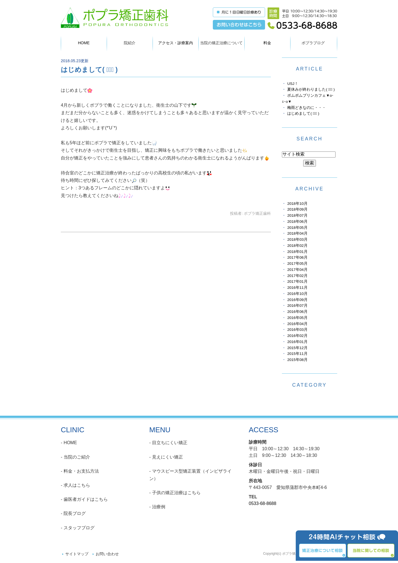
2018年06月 (297, 221)
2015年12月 (297, 348)
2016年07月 (297, 305)
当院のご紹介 (77, 457)
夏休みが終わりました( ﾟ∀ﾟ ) (311, 89)
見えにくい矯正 (167, 457)
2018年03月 (297, 239)
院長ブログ (75, 513)
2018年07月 (297, 215)
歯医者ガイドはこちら (86, 499)
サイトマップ (76, 554)
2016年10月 (297, 294)
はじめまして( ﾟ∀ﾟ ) (89, 69)
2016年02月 (297, 336)
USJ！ (292, 84)
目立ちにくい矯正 (169, 442)
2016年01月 (297, 342)
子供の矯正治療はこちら (176, 492)
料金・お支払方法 (81, 471)
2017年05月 (297, 263)
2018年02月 (297, 245)
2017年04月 (297, 270)
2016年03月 (297, 330)
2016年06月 (297, 312)
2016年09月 (297, 300)
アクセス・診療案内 (175, 43)
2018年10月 (297, 203)
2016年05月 (297, 318)
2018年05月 (297, 228)
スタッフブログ (79, 527)
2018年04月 (297, 233)
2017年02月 (297, 276)
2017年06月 (297, 257)
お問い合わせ (107, 554)
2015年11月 (297, 354)
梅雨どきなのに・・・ (306, 108)
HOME (84, 43)
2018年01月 (297, 252)
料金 (267, 43)
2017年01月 (297, 281)
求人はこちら (77, 485)
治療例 (158, 506)
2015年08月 (297, 360)
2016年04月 (297, 324)
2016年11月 (297, 288)
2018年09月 (297, 209)
